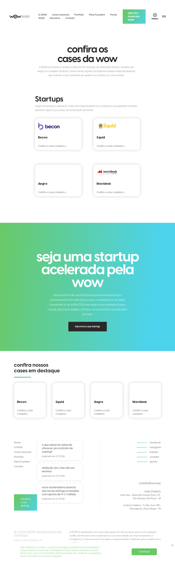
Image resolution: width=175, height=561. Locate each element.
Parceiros (55, 18)
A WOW (42, 14)
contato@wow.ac (150, 483)
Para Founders (97, 14)
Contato (70, 18)
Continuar (144, 551)
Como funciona (60, 14)
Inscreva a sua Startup (25, 502)
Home (17, 442)
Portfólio (79, 14)
